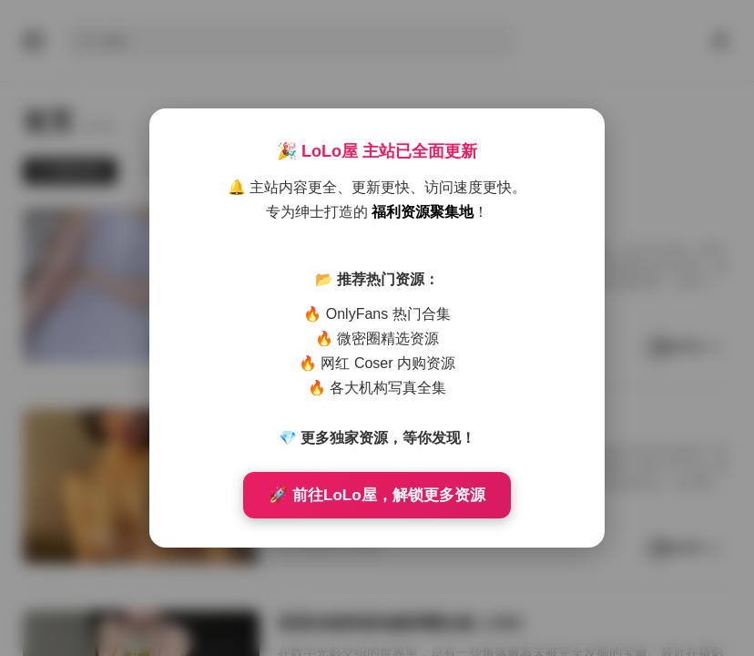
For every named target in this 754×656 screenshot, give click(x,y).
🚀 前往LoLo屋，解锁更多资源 (376, 495)
